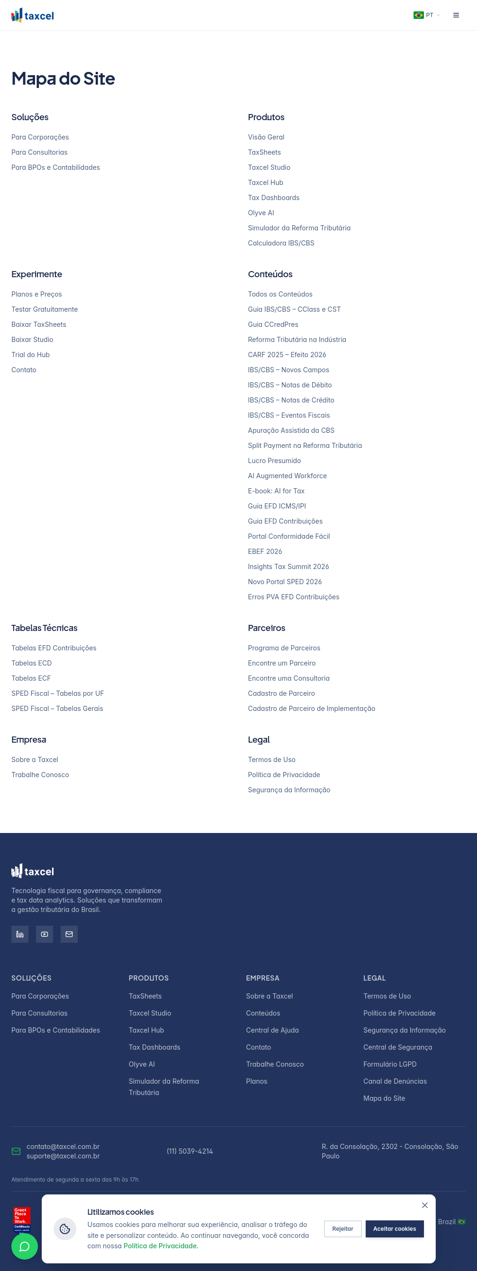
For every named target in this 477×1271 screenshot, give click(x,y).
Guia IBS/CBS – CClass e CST (294, 309)
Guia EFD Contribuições (285, 521)
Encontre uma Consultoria (289, 678)
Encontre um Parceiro (282, 663)
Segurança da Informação (289, 790)
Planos (257, 1081)
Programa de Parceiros (284, 648)
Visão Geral (266, 137)
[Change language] (427, 15)
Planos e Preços (36, 294)
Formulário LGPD (389, 1064)
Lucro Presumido (274, 460)
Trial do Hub (30, 355)
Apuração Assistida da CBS (291, 430)
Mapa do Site (384, 1098)
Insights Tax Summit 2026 (288, 566)
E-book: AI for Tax (276, 491)
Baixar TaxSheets (38, 324)
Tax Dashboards (274, 197)
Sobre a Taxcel (34, 759)
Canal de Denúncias (395, 1081)
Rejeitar (343, 1228)
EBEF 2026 (265, 551)
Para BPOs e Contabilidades (55, 167)
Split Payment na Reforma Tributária (305, 445)
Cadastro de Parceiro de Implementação (312, 708)
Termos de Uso (272, 759)
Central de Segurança (397, 1047)
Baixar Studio (32, 339)
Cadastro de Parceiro (281, 693)
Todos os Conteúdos (280, 294)
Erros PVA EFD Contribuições (294, 597)
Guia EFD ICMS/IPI (277, 506)
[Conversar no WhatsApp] (24, 1246)
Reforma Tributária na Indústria (297, 339)
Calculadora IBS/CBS (281, 243)
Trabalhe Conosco (40, 775)
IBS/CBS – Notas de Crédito (291, 400)
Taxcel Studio (269, 167)
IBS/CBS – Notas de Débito (290, 385)
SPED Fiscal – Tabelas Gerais (57, 708)
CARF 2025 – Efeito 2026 (287, 355)
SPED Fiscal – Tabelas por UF (57, 693)
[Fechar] (425, 1205)
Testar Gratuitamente (44, 309)
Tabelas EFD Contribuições (54, 648)
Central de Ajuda (272, 1030)
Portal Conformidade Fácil (289, 536)
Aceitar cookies (394, 1228)
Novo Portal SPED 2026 (285, 582)
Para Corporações (40, 137)
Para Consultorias (39, 152)
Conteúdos (263, 1013)
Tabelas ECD (31, 663)
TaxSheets (264, 152)
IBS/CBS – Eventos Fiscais (289, 415)
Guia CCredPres (273, 324)
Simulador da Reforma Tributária (299, 228)
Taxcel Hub (266, 182)
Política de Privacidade (284, 775)
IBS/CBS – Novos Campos (289, 370)
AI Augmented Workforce (287, 476)
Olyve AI (261, 213)
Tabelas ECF (31, 678)
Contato (23, 370)
